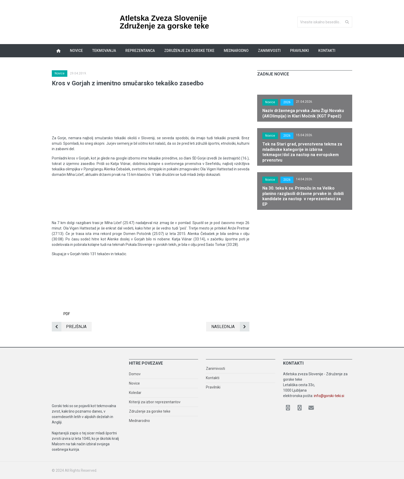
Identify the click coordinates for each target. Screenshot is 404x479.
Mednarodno (236, 50)
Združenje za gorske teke (189, 50)
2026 (287, 102)
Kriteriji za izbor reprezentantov (155, 402)
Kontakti (326, 50)
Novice (76, 50)
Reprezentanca (140, 50)
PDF (66, 293)
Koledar (135, 393)
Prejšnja (69, 326)
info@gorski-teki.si (329, 396)
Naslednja (230, 326)
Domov (135, 374)
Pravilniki (299, 50)
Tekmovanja (104, 50)
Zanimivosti (269, 50)
